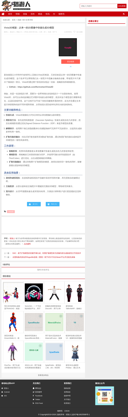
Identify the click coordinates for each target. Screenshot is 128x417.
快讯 (48, 14)
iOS (4, 396)
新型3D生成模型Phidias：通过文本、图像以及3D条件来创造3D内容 (74, 366)
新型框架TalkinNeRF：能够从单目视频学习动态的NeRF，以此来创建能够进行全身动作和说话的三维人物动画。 (74, 307)
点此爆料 (27, 244)
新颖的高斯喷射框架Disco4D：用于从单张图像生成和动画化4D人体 (53, 307)
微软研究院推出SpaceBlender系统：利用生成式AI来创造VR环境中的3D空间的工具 (33, 337)
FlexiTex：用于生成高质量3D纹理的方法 (12, 366)
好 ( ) (35, 204)
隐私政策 (67, 388)
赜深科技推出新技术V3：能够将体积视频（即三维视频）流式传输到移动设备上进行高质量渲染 (74, 337)
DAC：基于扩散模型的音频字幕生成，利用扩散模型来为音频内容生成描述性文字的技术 (46, 253)
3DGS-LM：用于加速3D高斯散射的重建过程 (33, 366)
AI (54, 14)
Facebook (37, 396)
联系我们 (67, 403)
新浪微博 (37, 392)
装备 (25, 14)
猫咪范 (61, 14)
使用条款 (67, 392)
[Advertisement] (30, 54)
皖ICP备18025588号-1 (81, 415)
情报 (18, 14)
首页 (10, 14)
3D (23, 20)
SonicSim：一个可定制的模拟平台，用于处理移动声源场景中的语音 (33, 307)
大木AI (66, 411)
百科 (33, 14)
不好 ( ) (54, 204)
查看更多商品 (43, 375)
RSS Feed (38, 403)
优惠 (19, 20)
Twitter (36, 399)
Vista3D (11, 212)
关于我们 (67, 399)
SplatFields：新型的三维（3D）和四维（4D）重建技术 (53, 366)
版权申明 (67, 396)
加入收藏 (78, 32)
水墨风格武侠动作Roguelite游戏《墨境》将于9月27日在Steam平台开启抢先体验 (43, 257)
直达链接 (70, 62)
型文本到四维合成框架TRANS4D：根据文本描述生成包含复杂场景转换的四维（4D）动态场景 (12, 307)
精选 (40, 14)
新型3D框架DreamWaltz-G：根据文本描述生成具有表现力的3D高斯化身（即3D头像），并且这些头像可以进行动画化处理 (12, 337)
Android (6, 392)
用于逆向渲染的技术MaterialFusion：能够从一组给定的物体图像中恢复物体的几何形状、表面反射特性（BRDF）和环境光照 (53, 337)
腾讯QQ (37, 388)
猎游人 (5, 388)
